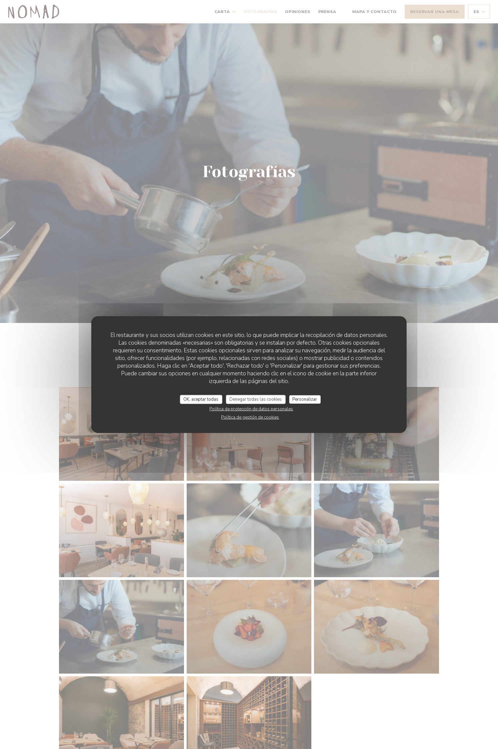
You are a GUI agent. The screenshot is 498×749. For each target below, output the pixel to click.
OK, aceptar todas (200, 399)
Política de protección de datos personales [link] (251, 409)
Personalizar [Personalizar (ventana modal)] (304, 399)
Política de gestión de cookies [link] (250, 417)
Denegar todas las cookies (255, 399)
